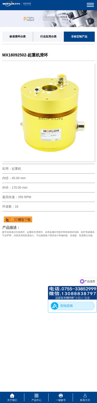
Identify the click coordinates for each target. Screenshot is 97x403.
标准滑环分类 (17, 36)
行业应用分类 (48, 36)
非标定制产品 (79, 36)
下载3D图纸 (18, 219)
